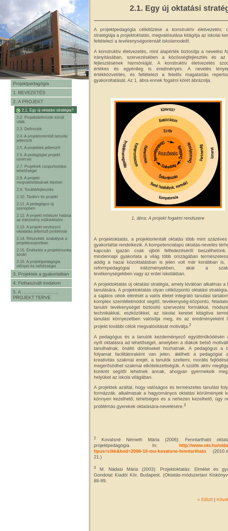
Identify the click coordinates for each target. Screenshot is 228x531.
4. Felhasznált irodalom (37, 283)
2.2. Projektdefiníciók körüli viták (40, 119)
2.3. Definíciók (29, 129)
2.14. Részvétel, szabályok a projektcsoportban (42, 240)
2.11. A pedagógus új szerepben (35, 206)
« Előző (205, 499)
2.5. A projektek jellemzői (38, 147)
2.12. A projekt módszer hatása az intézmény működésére (44, 217)
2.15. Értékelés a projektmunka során (44, 252)
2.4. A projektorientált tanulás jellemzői (42, 138)
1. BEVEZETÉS (29, 92)
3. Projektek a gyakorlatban (41, 274)
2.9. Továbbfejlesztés (35, 189)
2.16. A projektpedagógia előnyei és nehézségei (38, 263)
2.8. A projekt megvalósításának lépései (39, 180)
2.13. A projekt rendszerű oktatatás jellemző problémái (42, 229)
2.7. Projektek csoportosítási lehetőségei (41, 168)
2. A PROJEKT (28, 101)
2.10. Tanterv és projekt (37, 196)
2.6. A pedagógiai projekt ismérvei (38, 157)
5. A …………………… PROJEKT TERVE (36, 294)
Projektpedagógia (31, 83)
